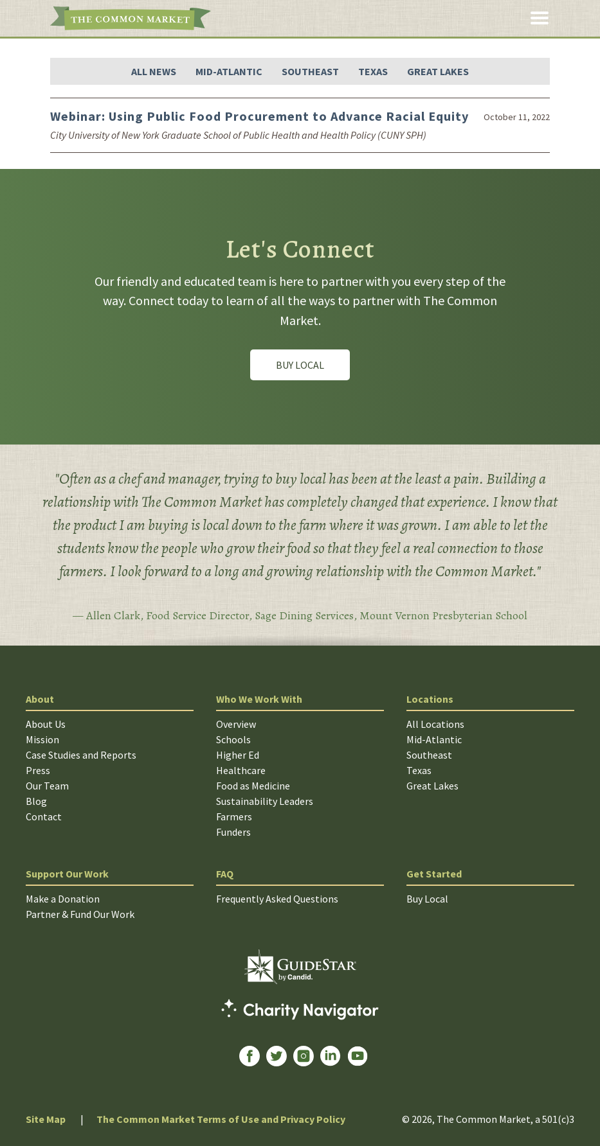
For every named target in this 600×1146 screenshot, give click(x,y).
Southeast (310, 71)
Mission (42, 739)
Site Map (46, 1119)
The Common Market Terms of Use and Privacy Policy (220, 1119)
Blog (36, 801)
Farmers (234, 816)
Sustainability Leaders (264, 801)
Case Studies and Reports (81, 754)
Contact (44, 816)
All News (153, 71)
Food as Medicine (253, 785)
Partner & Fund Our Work (80, 914)
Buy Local (300, 364)
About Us (46, 724)
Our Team (47, 785)
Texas (373, 71)
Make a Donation (63, 898)
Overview (236, 724)
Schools (233, 739)
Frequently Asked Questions (277, 898)
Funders (233, 831)
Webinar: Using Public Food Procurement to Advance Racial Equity (259, 116)
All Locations (435, 724)
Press (38, 770)
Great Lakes (438, 71)
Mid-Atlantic (228, 71)
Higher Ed (237, 754)
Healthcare (241, 770)
